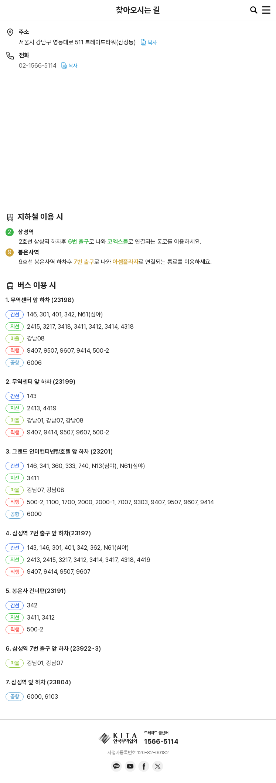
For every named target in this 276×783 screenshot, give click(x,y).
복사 (149, 42)
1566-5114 (161, 741)
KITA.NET (11, 10)
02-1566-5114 (38, 65)
